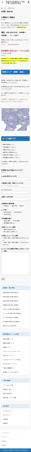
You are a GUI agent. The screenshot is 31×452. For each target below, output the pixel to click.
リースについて (7, 411)
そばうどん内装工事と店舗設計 (11, 309)
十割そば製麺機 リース (9, 368)
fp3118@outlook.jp (13, 44)
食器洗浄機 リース (8, 339)
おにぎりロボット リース (10, 364)
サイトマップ (6, 415)
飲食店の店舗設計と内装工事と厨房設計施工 (15, 2)
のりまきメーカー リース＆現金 (11, 359)
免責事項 (5, 423)
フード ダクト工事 (8, 385)
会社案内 (5, 419)
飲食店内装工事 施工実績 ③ (10, 301)
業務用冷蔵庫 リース (8, 343)
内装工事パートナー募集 (9, 397)
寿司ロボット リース (8, 355)
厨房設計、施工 (7, 389)
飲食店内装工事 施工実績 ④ (10, 296)
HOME (3, 8)
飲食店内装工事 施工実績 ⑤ (10, 292)
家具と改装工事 (7, 393)
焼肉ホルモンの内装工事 (9, 325)
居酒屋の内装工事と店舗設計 (11, 305)
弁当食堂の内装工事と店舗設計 (11, 321)
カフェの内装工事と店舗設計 (11, 317)
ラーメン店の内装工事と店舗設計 (12, 313)
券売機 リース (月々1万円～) (11, 372)
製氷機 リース (7, 347)
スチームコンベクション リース (11, 351)
